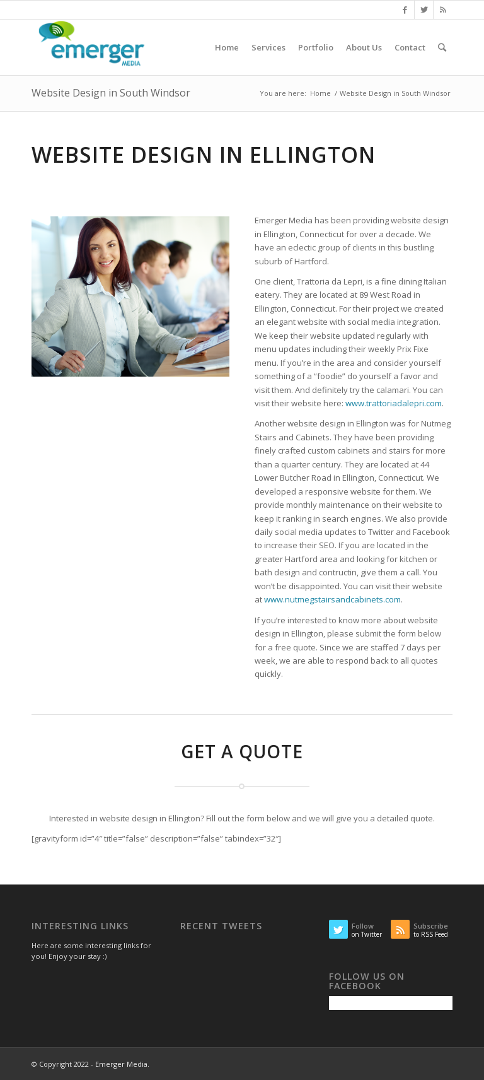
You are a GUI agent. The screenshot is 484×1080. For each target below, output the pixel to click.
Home (320, 93)
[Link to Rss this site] (443, 9)
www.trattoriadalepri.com (393, 403)
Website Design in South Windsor (111, 93)
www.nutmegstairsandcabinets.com (332, 599)
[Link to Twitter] (424, 9)
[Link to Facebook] (405, 9)
